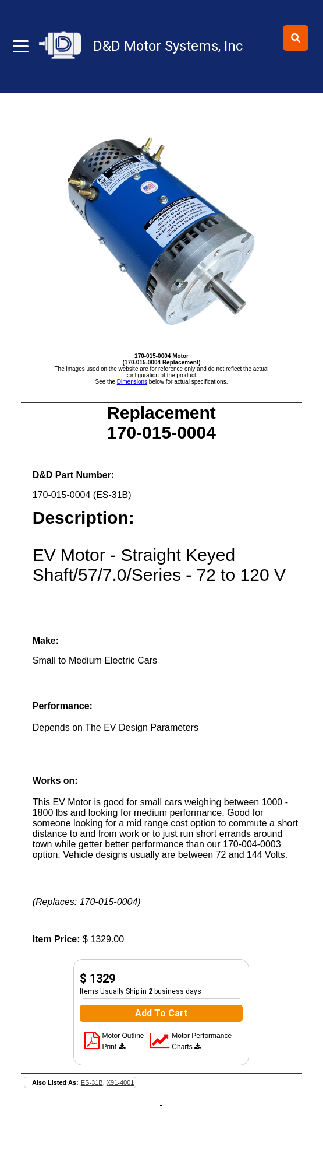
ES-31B (92, 1082)
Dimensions (132, 381)
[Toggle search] (295, 38)
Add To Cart (161, 1013)
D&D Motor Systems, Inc (168, 46)
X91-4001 (120, 1082)
